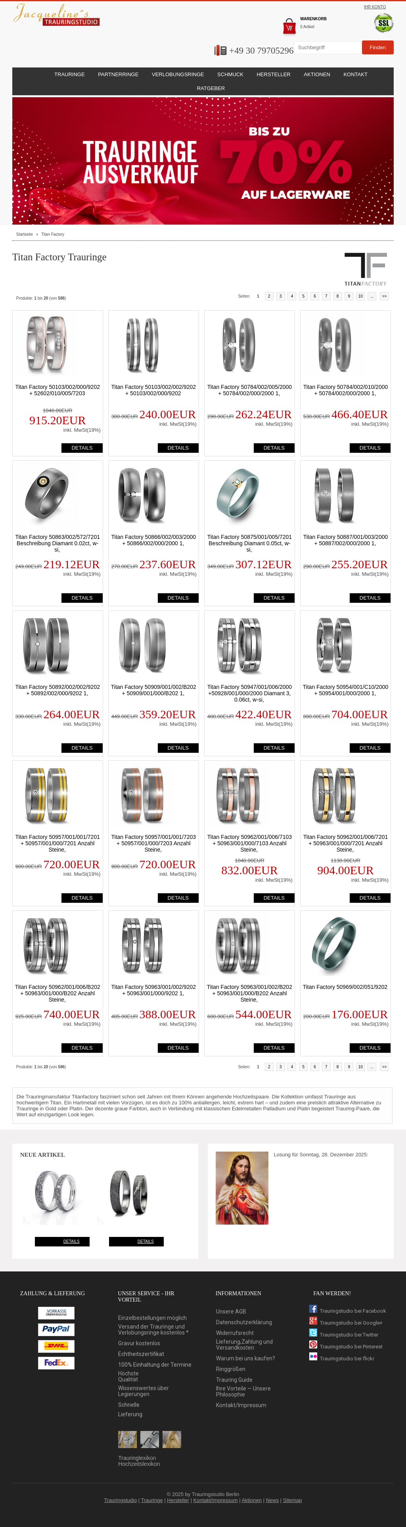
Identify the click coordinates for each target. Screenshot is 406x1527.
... (371, 296)
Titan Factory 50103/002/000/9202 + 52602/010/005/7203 (57, 390)
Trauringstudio (120, 1500)
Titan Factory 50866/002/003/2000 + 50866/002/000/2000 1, (153, 540)
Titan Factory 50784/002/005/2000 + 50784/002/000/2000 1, (249, 390)
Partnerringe (118, 74)
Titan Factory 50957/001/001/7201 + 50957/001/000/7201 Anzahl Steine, (57, 843)
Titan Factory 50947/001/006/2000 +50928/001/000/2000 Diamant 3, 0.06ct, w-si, (249, 693)
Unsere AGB (231, 1312)
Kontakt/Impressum (241, 1405)
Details (71, 1241)
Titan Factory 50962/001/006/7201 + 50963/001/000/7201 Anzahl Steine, (345, 843)
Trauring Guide (234, 1380)
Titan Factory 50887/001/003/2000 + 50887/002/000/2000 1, (345, 540)
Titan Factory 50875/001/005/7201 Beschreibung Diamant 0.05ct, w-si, (249, 543)
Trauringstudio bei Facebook (347, 1311)
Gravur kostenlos (139, 1343)
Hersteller (178, 1500)
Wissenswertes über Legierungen (143, 1391)
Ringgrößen (230, 1369)
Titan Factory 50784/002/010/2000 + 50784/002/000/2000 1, (345, 390)
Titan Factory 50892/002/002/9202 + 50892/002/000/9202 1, (57, 690)
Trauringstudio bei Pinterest (346, 1347)
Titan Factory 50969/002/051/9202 (345, 987)
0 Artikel (307, 27)
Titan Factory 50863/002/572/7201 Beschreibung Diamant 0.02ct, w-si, (57, 543)
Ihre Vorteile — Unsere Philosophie (243, 1392)
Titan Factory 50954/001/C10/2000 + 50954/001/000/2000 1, (346, 690)
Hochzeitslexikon (139, 1464)
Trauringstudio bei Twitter (343, 1335)
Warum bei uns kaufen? (245, 1359)
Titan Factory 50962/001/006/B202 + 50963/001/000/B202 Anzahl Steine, (57, 993)
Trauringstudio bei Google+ (346, 1323)
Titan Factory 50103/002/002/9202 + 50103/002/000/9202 (153, 390)
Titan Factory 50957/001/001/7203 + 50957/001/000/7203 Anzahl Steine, (153, 843)
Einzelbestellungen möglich (152, 1318)
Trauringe (152, 1500)
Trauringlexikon (137, 1458)
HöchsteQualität (128, 1377)
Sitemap (292, 1500)
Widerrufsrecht (235, 1333)
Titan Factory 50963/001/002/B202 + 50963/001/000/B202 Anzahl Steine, (249, 993)
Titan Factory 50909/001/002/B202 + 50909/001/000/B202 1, (153, 690)
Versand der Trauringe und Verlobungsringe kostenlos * (153, 1330)
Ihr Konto (375, 7)
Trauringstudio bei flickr (341, 1359)
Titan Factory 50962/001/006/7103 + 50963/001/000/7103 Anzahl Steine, (249, 843)
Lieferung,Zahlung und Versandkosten (244, 1345)
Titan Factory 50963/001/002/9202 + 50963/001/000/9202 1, (153, 990)
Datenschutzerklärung (244, 1322)
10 (360, 296)
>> (384, 296)
